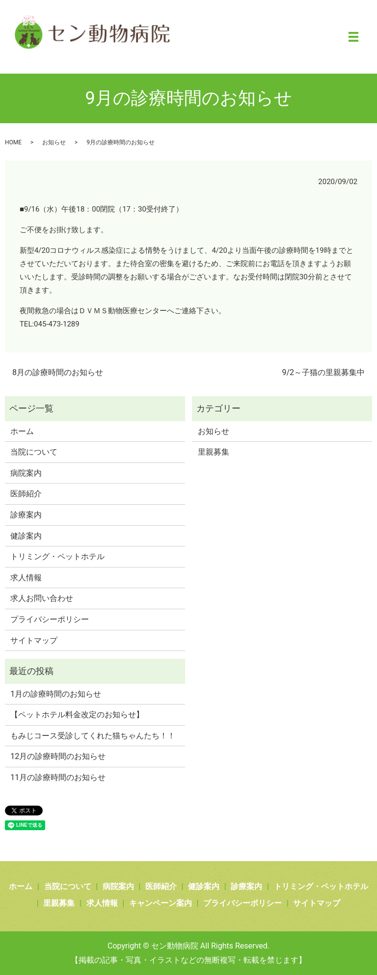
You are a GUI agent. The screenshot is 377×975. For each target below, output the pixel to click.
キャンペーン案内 (160, 903)
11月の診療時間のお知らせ (58, 777)
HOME (13, 142)
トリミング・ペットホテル (57, 556)
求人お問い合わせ (41, 598)
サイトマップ (33, 640)
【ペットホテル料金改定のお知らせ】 (77, 714)
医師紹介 (26, 493)
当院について (33, 452)
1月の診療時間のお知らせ (55, 694)
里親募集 (213, 452)
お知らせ (54, 142)
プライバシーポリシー (49, 619)
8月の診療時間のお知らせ (57, 372)
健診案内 (26, 536)
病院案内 (26, 473)
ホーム (22, 431)
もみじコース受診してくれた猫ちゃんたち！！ (92, 735)
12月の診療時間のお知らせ (58, 756)
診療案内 (26, 514)
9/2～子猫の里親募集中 (323, 372)
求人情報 (26, 577)
